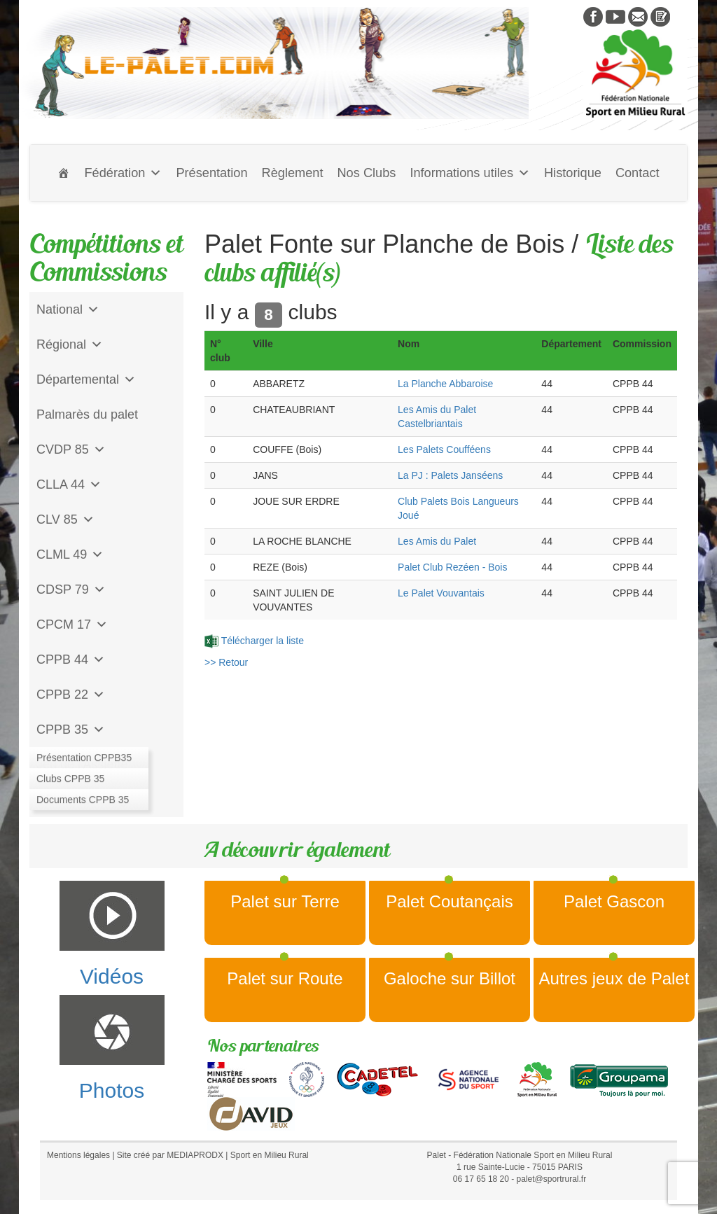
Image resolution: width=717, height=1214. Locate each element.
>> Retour (226, 662)
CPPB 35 (70, 729)
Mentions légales (78, 1155)
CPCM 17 (72, 624)
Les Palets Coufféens (444, 449)
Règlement (292, 173)
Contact (637, 173)
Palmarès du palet (87, 414)
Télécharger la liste (254, 640)
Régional (69, 344)
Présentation (211, 173)
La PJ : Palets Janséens (450, 475)
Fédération (123, 173)
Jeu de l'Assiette (82, 765)
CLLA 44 (69, 484)
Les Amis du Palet (437, 541)
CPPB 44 (70, 659)
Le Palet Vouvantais (441, 593)
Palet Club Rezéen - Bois (452, 567)
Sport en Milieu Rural (269, 1155)
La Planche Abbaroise (445, 383)
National (67, 309)
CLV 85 (65, 519)
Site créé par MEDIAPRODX (170, 1155)
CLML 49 (70, 554)
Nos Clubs (366, 173)
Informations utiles (470, 173)
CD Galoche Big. (83, 800)
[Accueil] (63, 173)
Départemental (86, 379)
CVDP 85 (71, 449)
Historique (572, 173)
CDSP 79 (71, 589)
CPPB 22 (70, 694)
